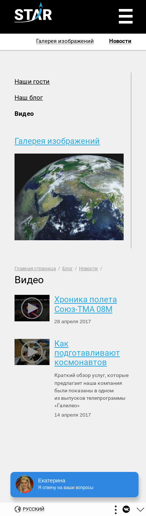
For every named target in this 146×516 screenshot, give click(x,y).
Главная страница (35, 268)
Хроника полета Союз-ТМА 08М (85, 304)
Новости (88, 268)
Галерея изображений (57, 141)
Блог (67, 268)
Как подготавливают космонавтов (87, 353)
